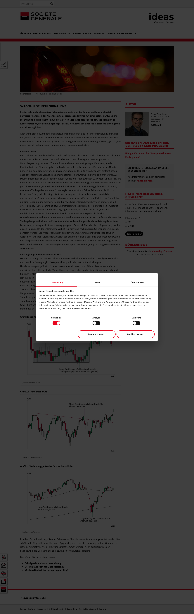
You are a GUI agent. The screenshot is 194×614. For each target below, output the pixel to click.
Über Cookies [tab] (137, 282)
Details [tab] (97, 282)
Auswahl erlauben (96, 334)
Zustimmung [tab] (57, 282)
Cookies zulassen (135, 334)
